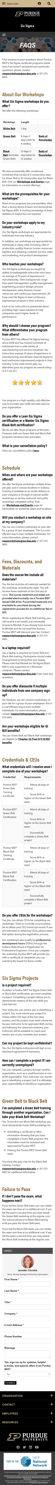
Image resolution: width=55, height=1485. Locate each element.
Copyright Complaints (14, 1477)
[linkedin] (30, 1447)
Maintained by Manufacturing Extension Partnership (36, 1478)
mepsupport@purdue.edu (39, 1482)
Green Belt (9, 136)
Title (7, 1302)
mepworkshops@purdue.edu (19, 73)
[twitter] (24, 1447)
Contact (27, 1404)
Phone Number (13, 1336)
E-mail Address (14, 1325)
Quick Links (10, 3)
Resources (27, 1422)
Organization (27, 1395)
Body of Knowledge (45, 138)
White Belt (9, 128)
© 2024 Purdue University (12, 1476)
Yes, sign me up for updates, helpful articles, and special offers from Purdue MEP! (27, 1365)
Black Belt (6, 153)
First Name (11, 1279)
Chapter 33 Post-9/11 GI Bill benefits (26, 740)
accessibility (33, 1481)
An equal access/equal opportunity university (36, 1476)
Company (10, 1313)
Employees (27, 1413)
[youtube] (37, 1447)
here (36, 450)
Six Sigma (27, 25)
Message (9, 1348)
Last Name (11, 1290)
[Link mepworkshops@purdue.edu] (19, 673)
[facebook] (18, 1447)
